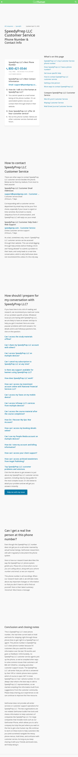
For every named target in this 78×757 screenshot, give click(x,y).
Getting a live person (52, 83)
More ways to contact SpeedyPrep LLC (58, 86)
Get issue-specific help (52, 73)
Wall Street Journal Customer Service (58, 106)
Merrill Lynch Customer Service (56, 99)
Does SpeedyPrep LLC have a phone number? (58, 68)
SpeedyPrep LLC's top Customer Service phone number (59, 62)
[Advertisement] (22, 143)
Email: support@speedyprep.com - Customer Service (23, 84)
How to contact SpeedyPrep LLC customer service (56, 78)
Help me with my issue (16, 492)
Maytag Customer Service (54, 103)
